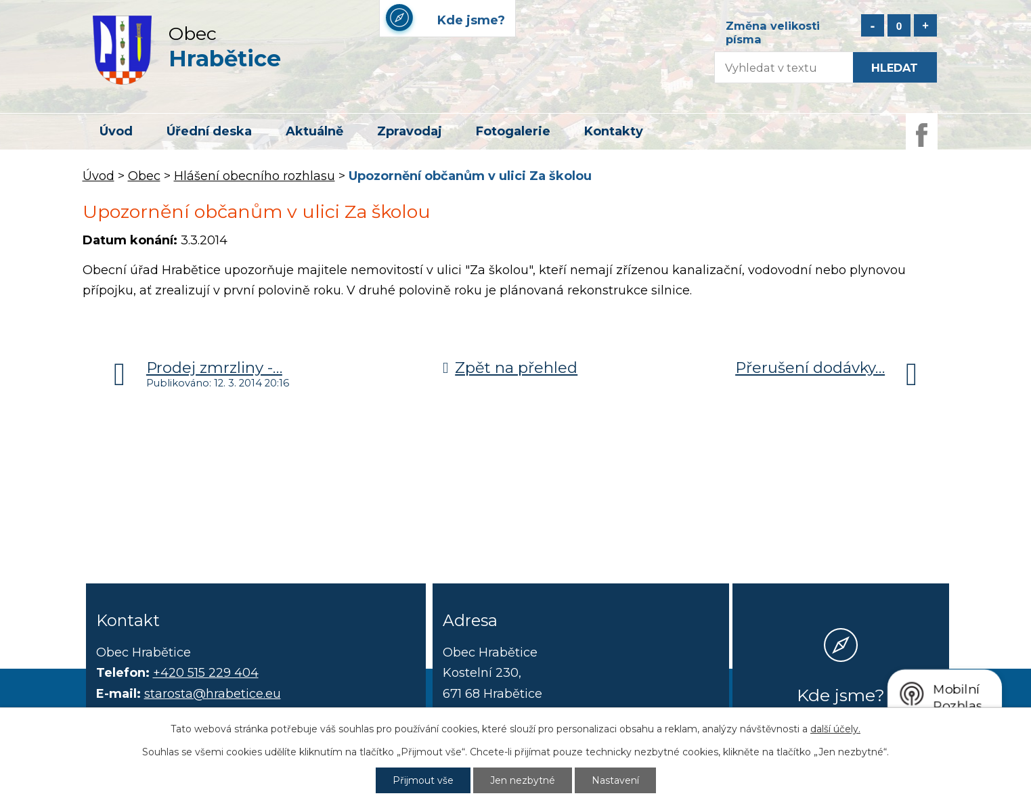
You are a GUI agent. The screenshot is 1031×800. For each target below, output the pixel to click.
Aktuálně (314, 131)
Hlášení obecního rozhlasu (254, 176)
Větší (925, 25)
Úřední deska (209, 131)
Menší (872, 25)
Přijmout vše (423, 780)
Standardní (899, 25)
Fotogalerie (513, 131)
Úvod (116, 131)
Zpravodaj (409, 131)
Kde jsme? (841, 695)
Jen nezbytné (522, 780)
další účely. (835, 729)
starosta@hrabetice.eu (212, 693)
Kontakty (613, 131)
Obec (144, 176)
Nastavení (615, 780)
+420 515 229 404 (206, 672)
